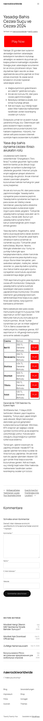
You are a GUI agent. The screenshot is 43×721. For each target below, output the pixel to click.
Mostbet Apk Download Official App (14, 637)
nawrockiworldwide (12, 3)
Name (6, 561)
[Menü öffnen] (38, 3)
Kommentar (8, 533)
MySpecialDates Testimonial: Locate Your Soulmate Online (12, 493)
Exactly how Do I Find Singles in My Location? (32, 493)
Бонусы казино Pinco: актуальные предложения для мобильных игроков (18, 655)
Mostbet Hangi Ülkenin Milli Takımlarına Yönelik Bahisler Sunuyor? (14, 626)
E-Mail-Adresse (9, 571)
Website (6, 581)
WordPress (36, 716)
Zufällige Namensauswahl (15, 646)
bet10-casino (33, 31)
